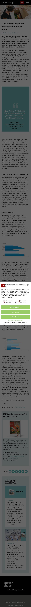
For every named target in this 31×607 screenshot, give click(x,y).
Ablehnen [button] (15, 317)
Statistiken (22, 301)
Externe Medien (21, 302)
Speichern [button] (15, 312)
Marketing (7, 302)
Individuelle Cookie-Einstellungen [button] (15, 320)
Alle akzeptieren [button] (15, 307)
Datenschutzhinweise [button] (16, 322)
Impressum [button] (24, 322)
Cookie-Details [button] (7, 322)
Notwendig (7, 301)
